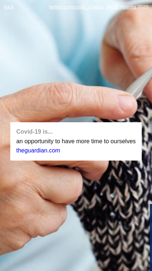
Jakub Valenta (120, 7)
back (9, 7)
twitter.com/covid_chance (76, 7)
